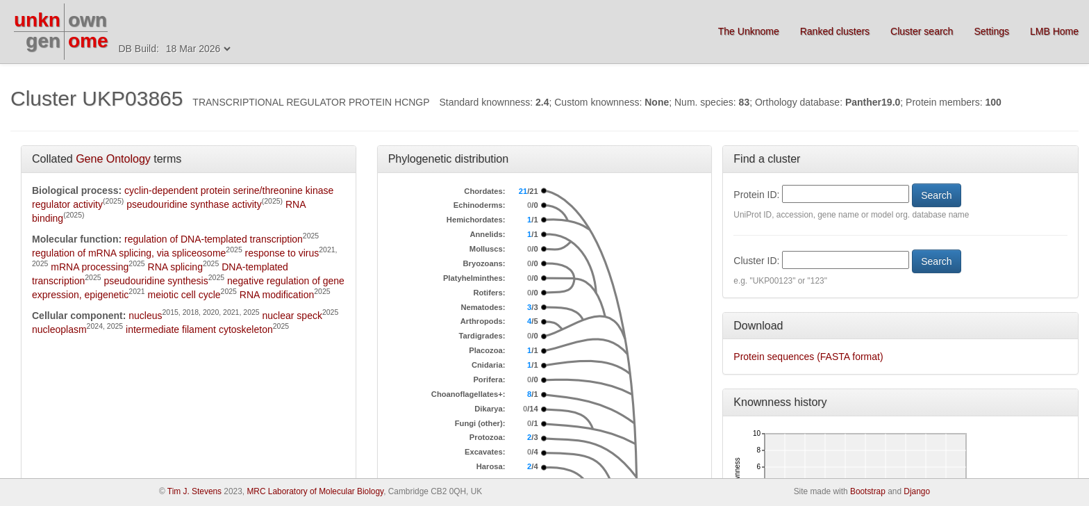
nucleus (145, 315)
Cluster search (921, 31)
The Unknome (748, 31)
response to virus (282, 253)
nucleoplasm (59, 329)
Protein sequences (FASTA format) (808, 356)
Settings (991, 31)
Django (917, 491)
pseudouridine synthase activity (194, 204)
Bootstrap (868, 491)
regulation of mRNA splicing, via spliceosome (129, 253)
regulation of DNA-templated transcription (213, 239)
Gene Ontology (113, 159)
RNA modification (277, 294)
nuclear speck (292, 315)
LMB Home (1054, 31)
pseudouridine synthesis (156, 280)
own (87, 20)
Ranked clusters (835, 31)
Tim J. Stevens (194, 491)
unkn (37, 20)
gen (43, 40)
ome (88, 40)
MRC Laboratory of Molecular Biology (315, 491)
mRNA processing (89, 266)
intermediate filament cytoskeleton (199, 329)
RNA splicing (175, 266)
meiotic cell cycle (184, 294)
